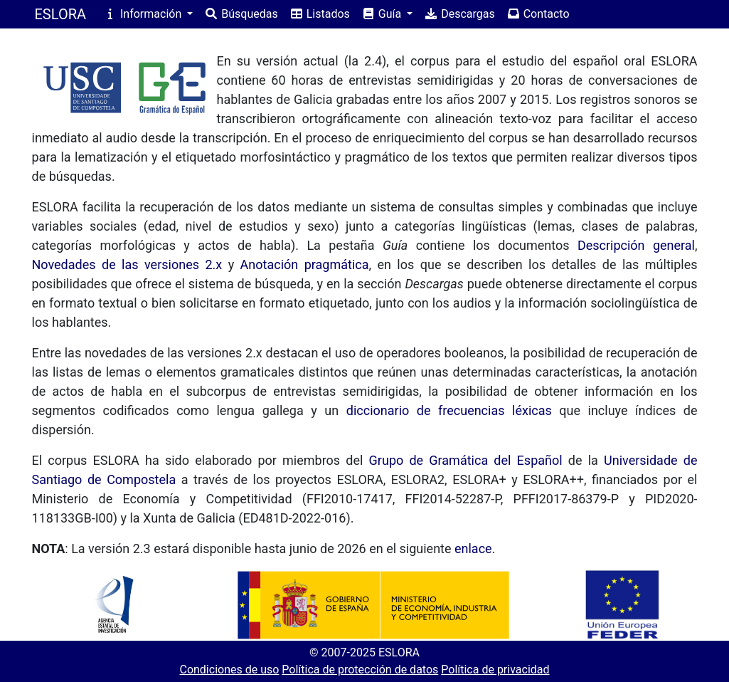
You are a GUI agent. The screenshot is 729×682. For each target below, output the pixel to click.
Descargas (459, 14)
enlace (473, 548)
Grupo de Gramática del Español (466, 460)
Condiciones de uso (229, 669)
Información (143, 14)
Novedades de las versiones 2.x (127, 264)
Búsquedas (240, 14)
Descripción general (636, 245)
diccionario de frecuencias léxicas (449, 410)
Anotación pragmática (304, 264)
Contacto (538, 14)
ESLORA (61, 14)
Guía (382, 14)
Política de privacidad (495, 669)
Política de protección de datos (360, 669)
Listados (319, 14)
